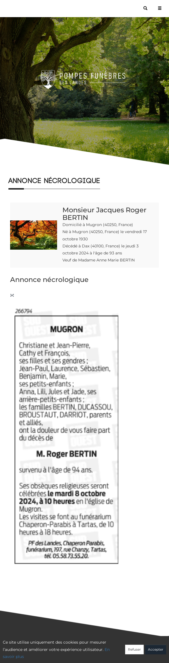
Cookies (107, 650)
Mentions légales (135, 650)
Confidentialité (81, 650)
